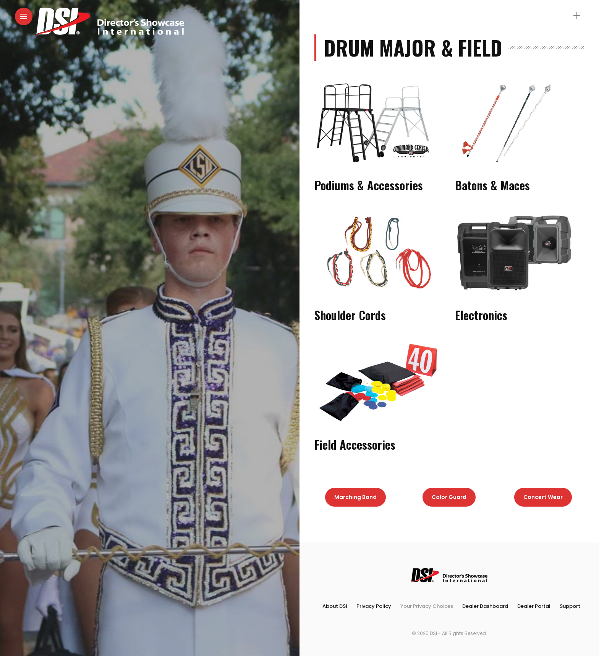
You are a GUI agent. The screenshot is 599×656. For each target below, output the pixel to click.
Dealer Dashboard (485, 606)
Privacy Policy (373, 606)
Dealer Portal (533, 606)
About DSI (334, 606)
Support (570, 606)
